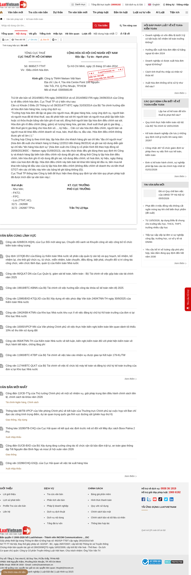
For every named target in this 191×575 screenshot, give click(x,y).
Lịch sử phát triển (11, 500)
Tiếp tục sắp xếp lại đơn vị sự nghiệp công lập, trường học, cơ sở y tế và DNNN (164, 238)
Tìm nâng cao (128, 25)
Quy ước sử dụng (99, 506)
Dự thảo (58, 12)
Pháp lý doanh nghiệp (57, 506)
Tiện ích (174, 12)
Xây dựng (22, 419)
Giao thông (11, 419)
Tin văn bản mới (77, 12)
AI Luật (160, 12)
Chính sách (33, 402)
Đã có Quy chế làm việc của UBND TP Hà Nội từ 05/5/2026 (171, 195)
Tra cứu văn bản (38, 12)
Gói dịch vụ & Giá (134, 4)
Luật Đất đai (47, 571)
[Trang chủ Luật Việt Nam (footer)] (15, 534)
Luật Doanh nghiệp (30, 571)
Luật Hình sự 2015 (64, 571)
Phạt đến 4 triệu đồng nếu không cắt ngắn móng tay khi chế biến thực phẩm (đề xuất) (165, 209)
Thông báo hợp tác (100, 523)
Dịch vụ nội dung (55, 517)
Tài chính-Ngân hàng (16, 402)
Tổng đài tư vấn (54, 523)
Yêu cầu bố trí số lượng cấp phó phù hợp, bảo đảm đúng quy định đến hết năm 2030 (164, 253)
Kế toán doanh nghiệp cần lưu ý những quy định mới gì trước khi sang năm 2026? (165, 137)
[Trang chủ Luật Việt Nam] (13, 4)
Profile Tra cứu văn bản (14, 506)
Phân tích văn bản (56, 500)
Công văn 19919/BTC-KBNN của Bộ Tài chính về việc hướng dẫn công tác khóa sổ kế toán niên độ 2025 (65, 288)
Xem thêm (131, 379)
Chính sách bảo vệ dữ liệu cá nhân (108, 517)
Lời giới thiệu (9, 494)
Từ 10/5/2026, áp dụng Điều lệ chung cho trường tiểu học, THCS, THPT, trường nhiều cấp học (165, 224)
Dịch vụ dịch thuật (56, 511)
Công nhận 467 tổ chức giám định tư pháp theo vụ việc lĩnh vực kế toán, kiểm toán (164, 151)
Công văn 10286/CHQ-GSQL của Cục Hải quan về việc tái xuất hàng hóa (47, 463)
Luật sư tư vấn (141, 12)
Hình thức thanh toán (101, 500)
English (154, 4)
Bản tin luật (120, 12)
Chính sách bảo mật (101, 511)
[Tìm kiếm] (101, 25)
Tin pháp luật (100, 12)
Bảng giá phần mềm (101, 494)
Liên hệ (6, 511)
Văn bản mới (15, 12)
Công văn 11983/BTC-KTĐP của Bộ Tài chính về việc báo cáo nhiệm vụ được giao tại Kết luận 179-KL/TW (65, 355)
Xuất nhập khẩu (13, 437)
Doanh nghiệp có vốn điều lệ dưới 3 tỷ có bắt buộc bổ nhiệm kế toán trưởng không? (165, 39)
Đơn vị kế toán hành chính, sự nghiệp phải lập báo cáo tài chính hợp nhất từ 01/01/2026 (165, 166)
